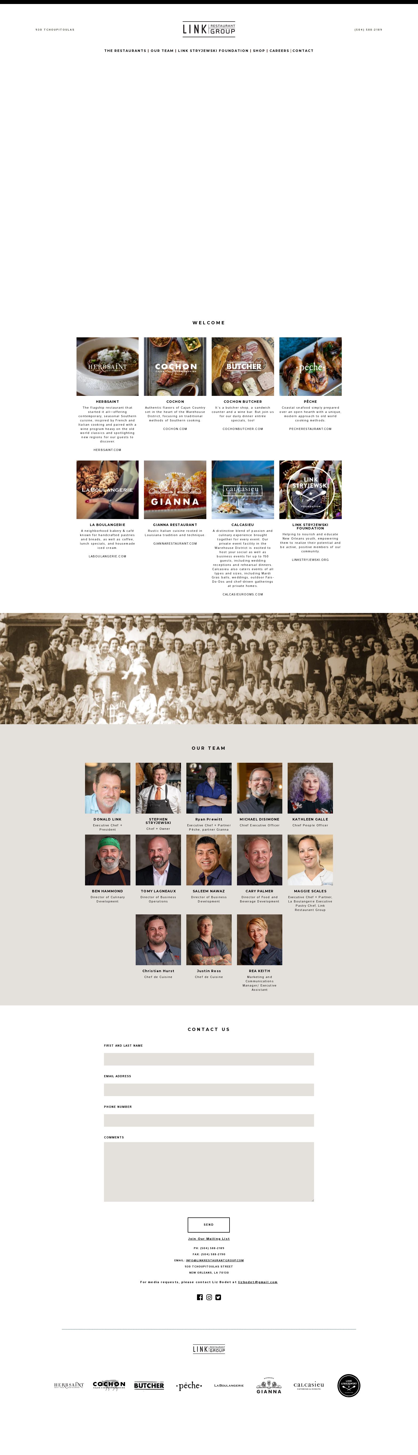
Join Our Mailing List (209, 1239)
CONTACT (303, 51)
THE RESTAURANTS (126, 51)
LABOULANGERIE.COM (107, 556)
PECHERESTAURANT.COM (310, 429)
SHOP (259, 51)
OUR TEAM (163, 51)
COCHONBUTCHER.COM (243, 429)
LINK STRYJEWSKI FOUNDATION (213, 51)
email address (117, 1076)
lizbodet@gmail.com (258, 1282)
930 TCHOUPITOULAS (55, 30)
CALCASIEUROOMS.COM (243, 594)
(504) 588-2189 (369, 30)
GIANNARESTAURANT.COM (175, 544)
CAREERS (279, 51)
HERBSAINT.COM (107, 450)
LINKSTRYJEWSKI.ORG (310, 560)
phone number (118, 1107)
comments (114, 1137)
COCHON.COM (175, 429)
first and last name (123, 1046)
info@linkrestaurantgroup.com (215, 1260)
